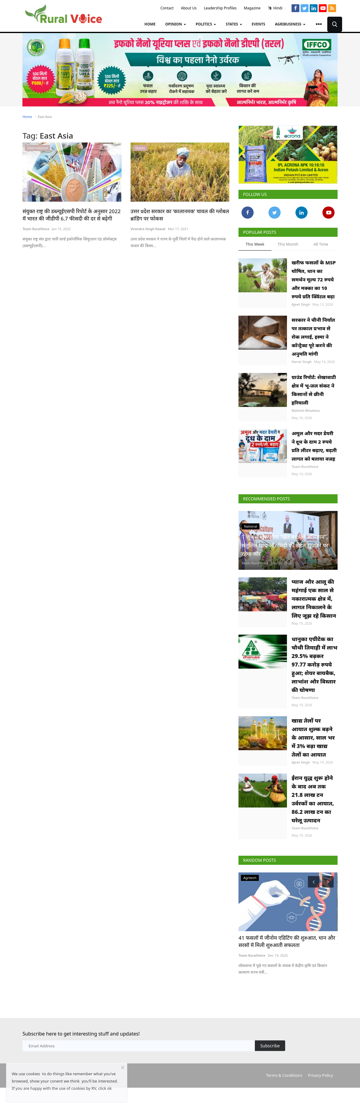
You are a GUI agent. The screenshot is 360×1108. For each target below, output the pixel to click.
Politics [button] (206, 24)
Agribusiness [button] (290, 24)
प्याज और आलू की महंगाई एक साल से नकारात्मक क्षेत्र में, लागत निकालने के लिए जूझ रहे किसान (314, 598)
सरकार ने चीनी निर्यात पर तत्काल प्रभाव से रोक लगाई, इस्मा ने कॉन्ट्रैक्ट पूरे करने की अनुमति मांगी (313, 337)
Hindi (277, 8)
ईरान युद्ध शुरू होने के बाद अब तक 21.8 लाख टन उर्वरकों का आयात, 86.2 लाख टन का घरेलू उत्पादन (313, 799)
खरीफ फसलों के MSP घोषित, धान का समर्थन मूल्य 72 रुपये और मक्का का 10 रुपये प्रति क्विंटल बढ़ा (314, 279)
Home (150, 24)
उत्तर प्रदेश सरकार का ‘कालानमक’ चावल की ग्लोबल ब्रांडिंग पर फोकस (180, 215)
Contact (166, 8)
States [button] (234, 24)
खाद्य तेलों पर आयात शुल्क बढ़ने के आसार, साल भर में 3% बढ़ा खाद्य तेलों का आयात (313, 737)
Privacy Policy (320, 1075)
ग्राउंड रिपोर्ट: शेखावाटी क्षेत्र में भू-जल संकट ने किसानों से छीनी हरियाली (314, 390)
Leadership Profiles (220, 8)
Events (258, 24)
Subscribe (270, 1046)
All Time (321, 244)
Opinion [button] (175, 24)
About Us (189, 8)
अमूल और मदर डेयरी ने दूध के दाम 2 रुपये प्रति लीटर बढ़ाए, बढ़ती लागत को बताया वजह (314, 446)
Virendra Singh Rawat (148, 229)
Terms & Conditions (284, 1075)
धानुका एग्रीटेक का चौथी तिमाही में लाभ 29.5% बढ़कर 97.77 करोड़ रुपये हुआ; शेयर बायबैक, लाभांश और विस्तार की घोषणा (314, 664)
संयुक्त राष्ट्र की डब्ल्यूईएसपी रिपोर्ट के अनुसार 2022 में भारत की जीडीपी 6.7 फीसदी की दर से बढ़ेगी (71, 215)
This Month (288, 244)
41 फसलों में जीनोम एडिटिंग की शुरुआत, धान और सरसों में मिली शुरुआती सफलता (286, 941)
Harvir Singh (302, 361)
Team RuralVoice (35, 229)
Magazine (252, 8)
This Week (255, 244)
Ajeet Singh (301, 304)
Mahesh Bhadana (306, 410)
